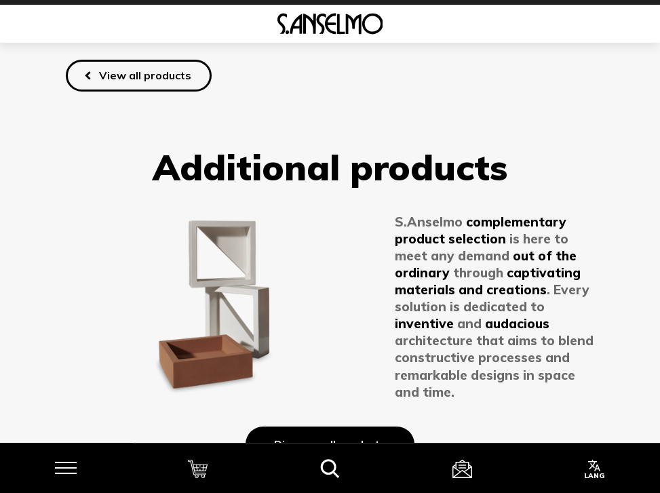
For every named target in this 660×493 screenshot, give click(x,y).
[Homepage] (330, 24)
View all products (145, 75)
